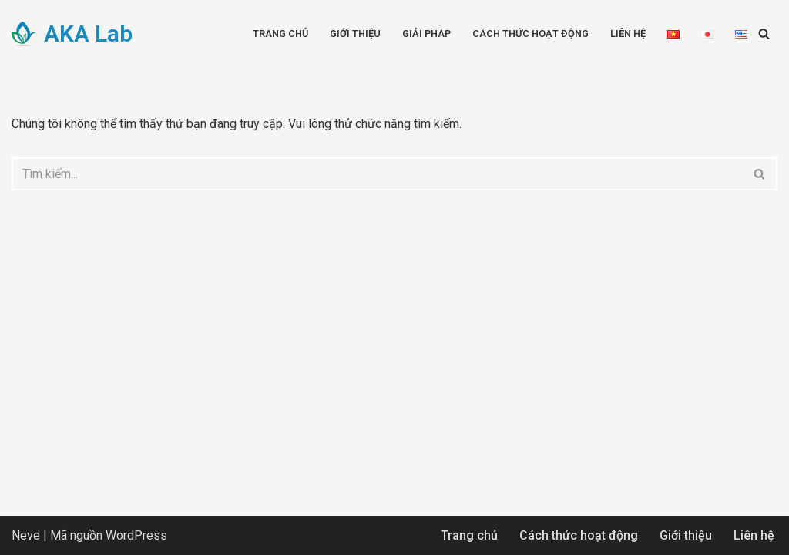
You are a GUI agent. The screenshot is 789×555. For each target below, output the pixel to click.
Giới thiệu (355, 33)
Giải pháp (426, 33)
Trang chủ (280, 33)
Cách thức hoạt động (530, 33)
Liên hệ (628, 33)
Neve (26, 535)
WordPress (136, 535)
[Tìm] (764, 33)
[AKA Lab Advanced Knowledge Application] (72, 33)
